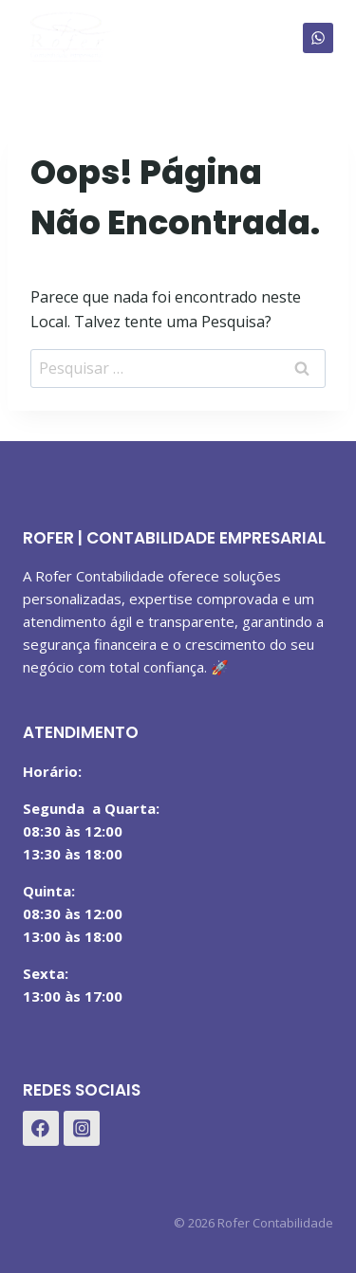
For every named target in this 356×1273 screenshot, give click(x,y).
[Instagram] (82, 1129)
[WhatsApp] (318, 38)
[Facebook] (41, 1129)
